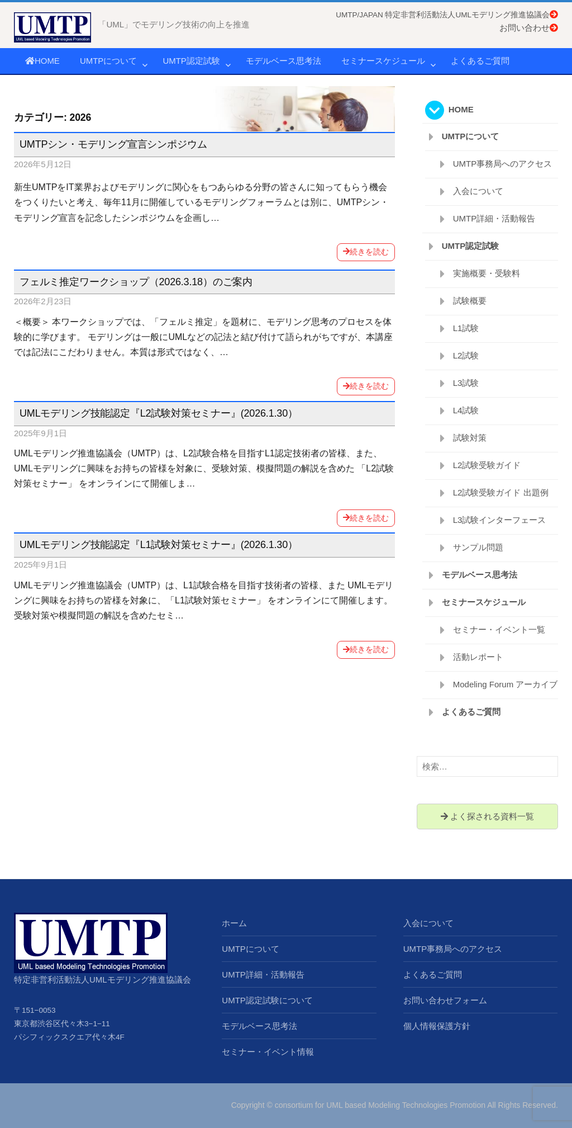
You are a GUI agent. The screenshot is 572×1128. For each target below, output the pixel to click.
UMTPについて (108, 60)
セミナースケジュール (383, 60)
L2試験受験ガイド (487, 465)
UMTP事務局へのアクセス (502, 163)
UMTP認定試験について (267, 1000)
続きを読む (366, 251)
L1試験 (466, 328)
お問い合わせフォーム (445, 1000)
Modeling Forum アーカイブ (505, 684)
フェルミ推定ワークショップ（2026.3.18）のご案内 (136, 281)
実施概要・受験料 (486, 273)
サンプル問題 (478, 547)
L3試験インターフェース (499, 520)
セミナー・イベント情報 (268, 1051)
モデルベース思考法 (283, 60)
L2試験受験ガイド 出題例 (501, 492)
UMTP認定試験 (191, 60)
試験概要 (470, 300)
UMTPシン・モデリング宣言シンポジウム (113, 144)
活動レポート (478, 657)
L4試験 (466, 410)
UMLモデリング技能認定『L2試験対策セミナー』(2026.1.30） (159, 413)
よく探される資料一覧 (487, 816)
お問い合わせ (528, 27)
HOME (42, 60)
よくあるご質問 (480, 60)
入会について (478, 191)
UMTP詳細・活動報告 (494, 218)
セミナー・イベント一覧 (499, 629)
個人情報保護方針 (436, 1026)
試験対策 (470, 437)
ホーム (234, 923)
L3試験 (466, 383)
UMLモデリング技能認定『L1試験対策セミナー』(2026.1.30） (159, 544)
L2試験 (466, 355)
